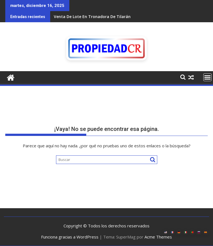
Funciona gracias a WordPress (69, 237)
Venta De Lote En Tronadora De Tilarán (92, 16)
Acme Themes (158, 237)
